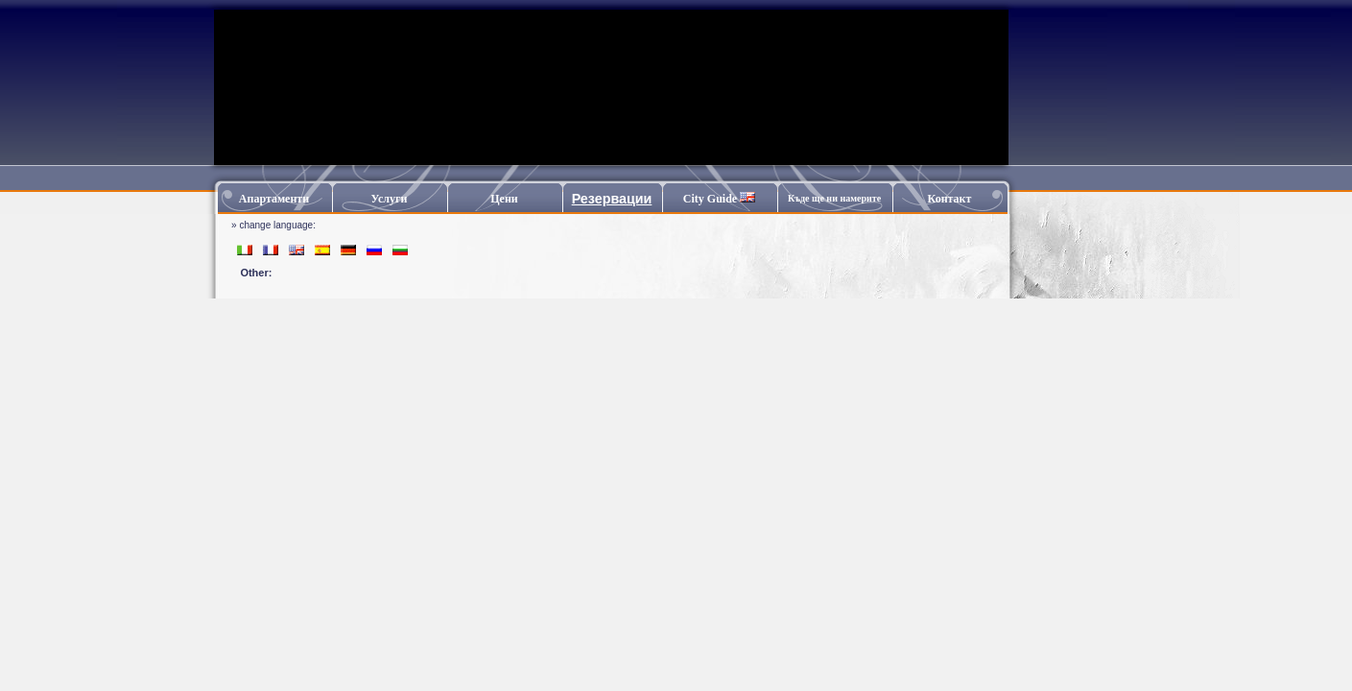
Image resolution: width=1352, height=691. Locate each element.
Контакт (950, 198)
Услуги (389, 198)
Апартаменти (274, 198)
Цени (504, 198)
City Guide (719, 198)
